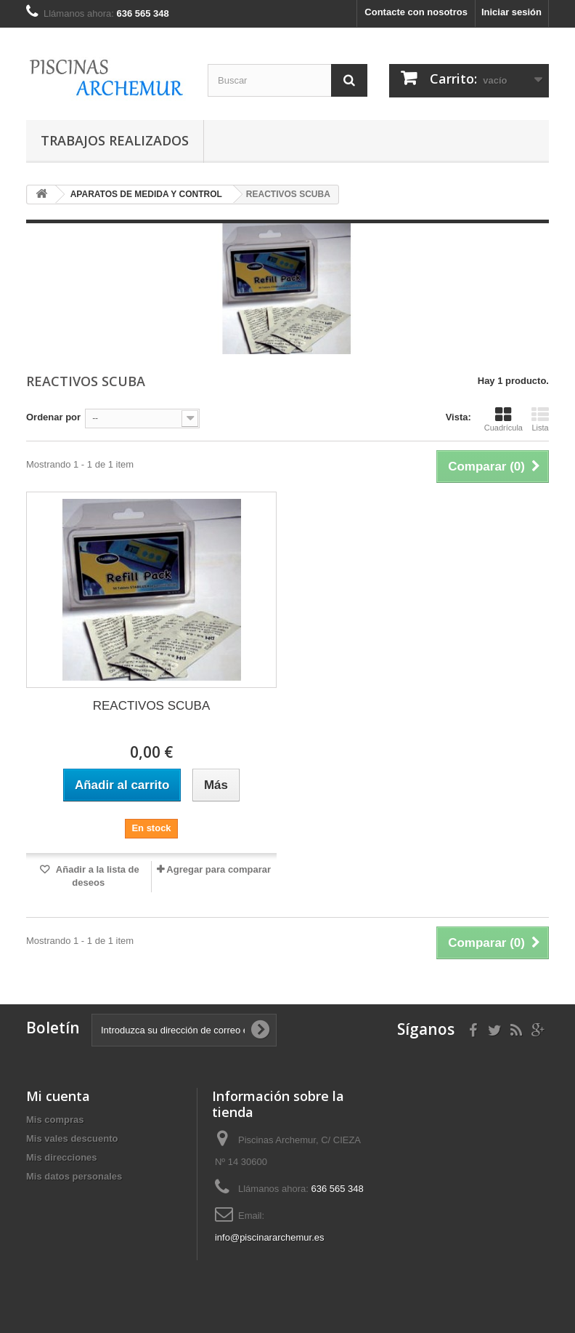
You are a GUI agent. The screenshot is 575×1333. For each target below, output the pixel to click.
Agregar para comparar (218, 869)
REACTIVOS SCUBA (152, 706)
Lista (540, 419)
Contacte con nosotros (416, 12)
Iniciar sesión (511, 12)
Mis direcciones (61, 1157)
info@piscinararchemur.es (269, 1237)
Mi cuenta (58, 1096)
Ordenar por (53, 417)
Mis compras (54, 1119)
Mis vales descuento (72, 1138)
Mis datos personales (74, 1176)
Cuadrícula (503, 419)
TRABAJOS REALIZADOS (115, 140)
